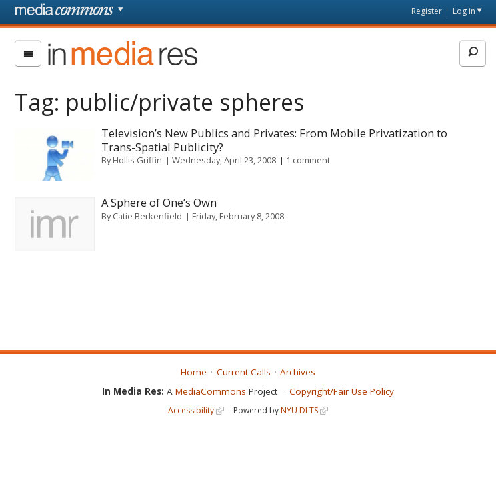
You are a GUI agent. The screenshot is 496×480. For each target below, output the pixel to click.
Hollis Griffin (137, 160)
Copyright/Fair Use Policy (341, 391)
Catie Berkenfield (147, 216)
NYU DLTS (299, 410)
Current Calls (244, 372)
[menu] (28, 53)
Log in (464, 11)
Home (194, 372)
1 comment (308, 160)
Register (426, 11)
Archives (297, 372)
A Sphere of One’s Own (159, 202)
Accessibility (191, 410)
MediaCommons (210, 391)
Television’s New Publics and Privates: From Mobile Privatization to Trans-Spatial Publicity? (274, 140)
